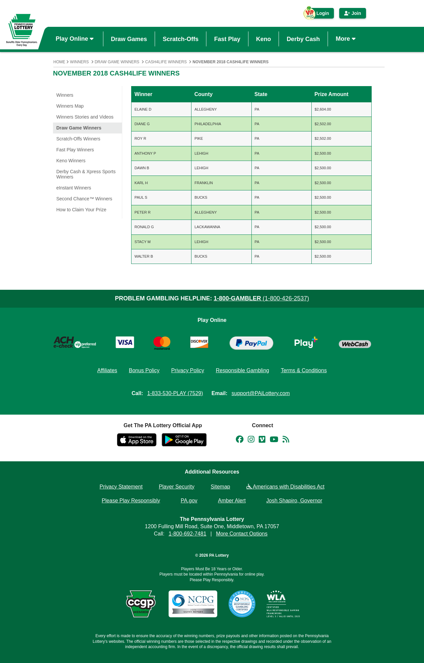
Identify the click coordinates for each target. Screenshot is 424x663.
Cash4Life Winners (165, 62)
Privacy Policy (187, 370)
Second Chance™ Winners (84, 198)
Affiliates (107, 370)
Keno (263, 38)
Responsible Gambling (242, 370)
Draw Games (129, 38)
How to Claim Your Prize (81, 209)
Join (352, 13)
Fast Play (227, 38)
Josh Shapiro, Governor (294, 500)
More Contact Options (242, 533)
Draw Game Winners (117, 62)
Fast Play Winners (75, 149)
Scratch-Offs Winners (78, 138)
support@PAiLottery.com (261, 393)
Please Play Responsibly (131, 500)
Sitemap (220, 486)
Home (59, 62)
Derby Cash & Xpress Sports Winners (86, 174)
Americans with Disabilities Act (285, 486)
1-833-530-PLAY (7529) (175, 393)
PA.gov (189, 500)
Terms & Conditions (304, 370)
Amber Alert (232, 500)
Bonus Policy (144, 370)
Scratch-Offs (180, 38)
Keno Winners (70, 160)
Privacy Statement (121, 486)
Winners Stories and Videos (85, 117)
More (346, 38)
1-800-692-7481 (187, 533)
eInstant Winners (73, 187)
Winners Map (69, 106)
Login (319, 15)
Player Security (176, 486)
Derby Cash (303, 38)
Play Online (75, 38)
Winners (79, 62)
